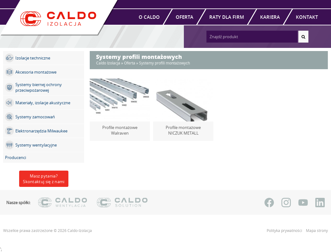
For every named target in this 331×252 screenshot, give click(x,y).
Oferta (184, 17)
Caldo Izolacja (108, 63)
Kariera (270, 17)
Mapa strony (317, 230)
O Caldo (149, 17)
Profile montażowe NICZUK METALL (183, 130)
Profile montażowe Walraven (120, 127)
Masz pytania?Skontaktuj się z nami (43, 178)
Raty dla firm (226, 17)
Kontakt (307, 17)
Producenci (15, 157)
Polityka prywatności (285, 230)
